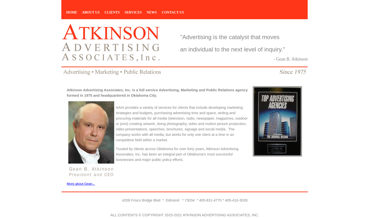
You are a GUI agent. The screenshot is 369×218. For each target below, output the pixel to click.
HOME (71, 12)
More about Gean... (81, 184)
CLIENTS (111, 12)
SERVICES (133, 12)
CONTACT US (173, 12)
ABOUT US (91, 12)
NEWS (152, 12)
